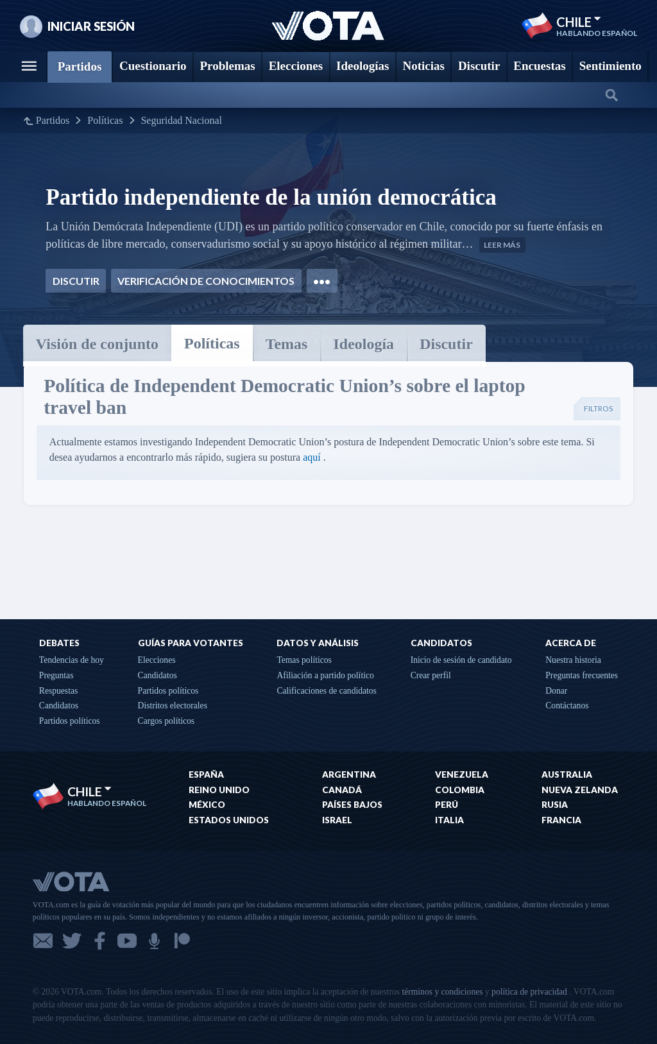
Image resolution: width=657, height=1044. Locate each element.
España (206, 774)
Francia (561, 820)
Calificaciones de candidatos (327, 691)
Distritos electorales (172, 705)
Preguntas (56, 675)
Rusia (555, 805)
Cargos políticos (166, 721)
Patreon (182, 940)
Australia (567, 774)
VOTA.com (103, 880)
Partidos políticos (69, 721)
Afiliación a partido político (325, 675)
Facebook (99, 940)
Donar (556, 691)
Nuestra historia (573, 660)
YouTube (127, 940)
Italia (449, 820)
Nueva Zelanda (580, 790)
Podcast (154, 940)
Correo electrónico (43, 940)
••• (321, 281)
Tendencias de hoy (71, 660)
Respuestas (58, 691)
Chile (578, 22)
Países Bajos (352, 805)
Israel (337, 820)
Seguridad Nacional (181, 121)
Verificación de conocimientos (205, 281)
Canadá (342, 790)
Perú (446, 805)
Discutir (76, 281)
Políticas (105, 121)
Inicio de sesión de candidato (461, 660)
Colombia (459, 790)
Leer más (502, 245)
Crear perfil (431, 675)
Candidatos (58, 705)
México (207, 805)
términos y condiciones (442, 992)
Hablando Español (596, 33)
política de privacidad (529, 992)
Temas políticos (304, 660)
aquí (312, 457)
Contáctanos (566, 705)
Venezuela (461, 774)
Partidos (52, 121)
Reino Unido (219, 790)
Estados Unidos (229, 820)
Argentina (349, 774)
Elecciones (157, 660)
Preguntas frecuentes (581, 675)
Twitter (72, 940)
